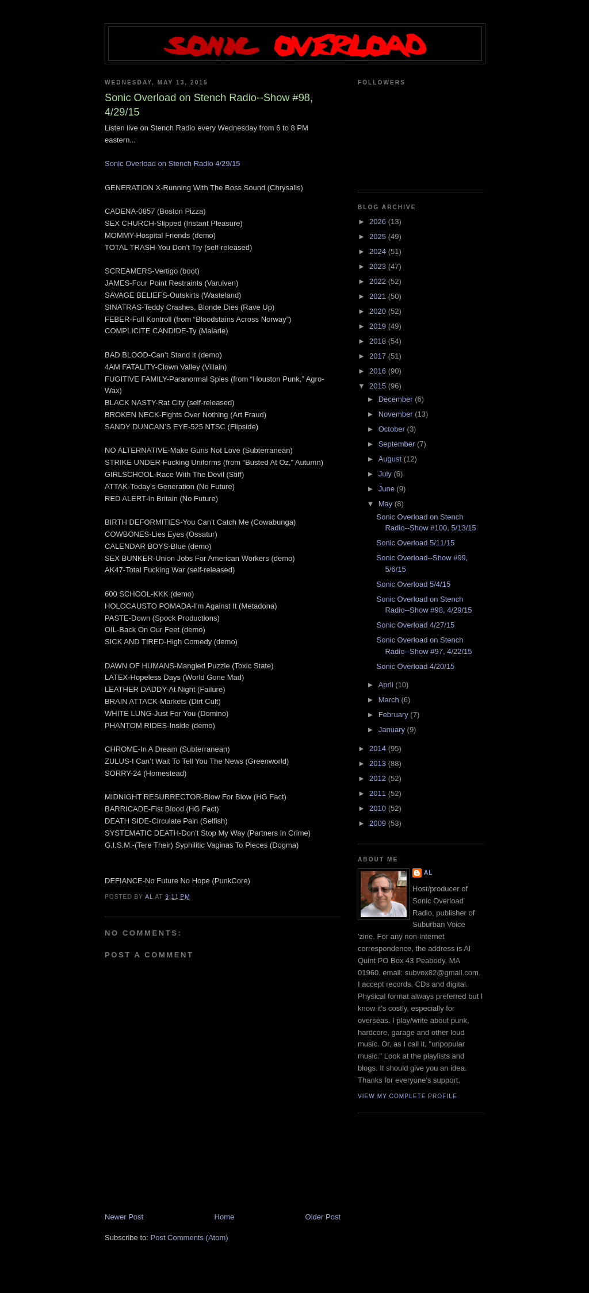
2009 (378, 823)
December (396, 399)
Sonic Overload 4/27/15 (415, 625)
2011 (378, 793)
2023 (378, 266)
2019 (378, 326)
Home (225, 1217)
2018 (378, 341)
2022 (378, 281)
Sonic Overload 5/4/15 (413, 584)
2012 (378, 778)
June (387, 488)
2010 (378, 808)
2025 (378, 236)
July (386, 474)
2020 (378, 311)
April (387, 684)
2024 (378, 251)
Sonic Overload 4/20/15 (415, 666)
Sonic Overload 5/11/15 (415, 542)
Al (428, 872)
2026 (378, 221)
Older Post (323, 1217)
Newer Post (124, 1217)
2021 (378, 296)
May (386, 503)
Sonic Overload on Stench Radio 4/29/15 (172, 163)
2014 (378, 748)
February (394, 714)
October (392, 429)
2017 (378, 356)
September (397, 444)
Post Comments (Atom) (189, 1237)
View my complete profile (407, 1096)
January (392, 729)
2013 (378, 763)
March (389, 699)
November (396, 414)
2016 (378, 371)
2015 (378, 386)
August (391, 459)
